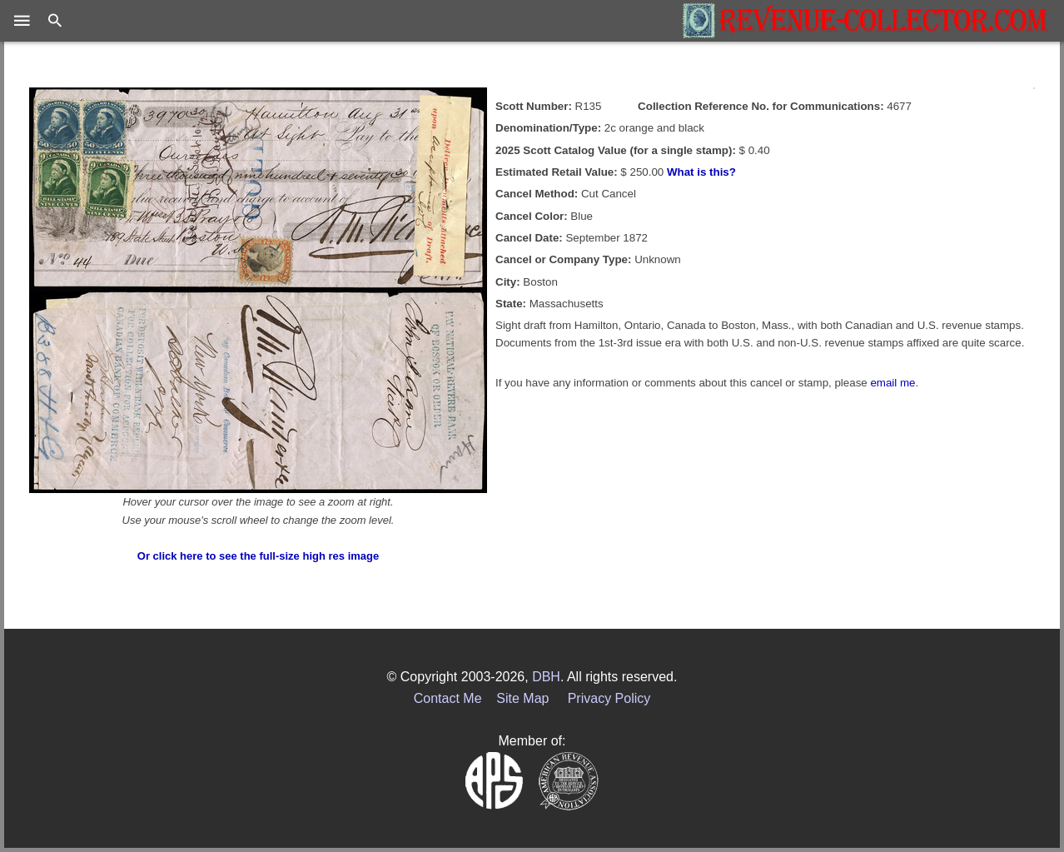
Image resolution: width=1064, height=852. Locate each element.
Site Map (522, 698)
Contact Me (448, 698)
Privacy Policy (609, 698)
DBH (546, 677)
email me (892, 382)
